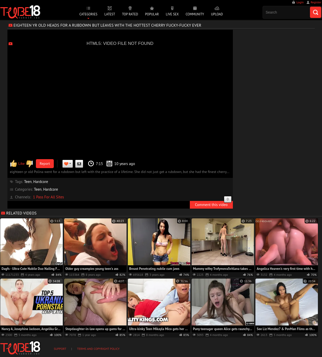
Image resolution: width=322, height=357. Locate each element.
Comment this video (213, 204)
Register (316, 2)
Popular (152, 14)
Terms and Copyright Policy (98, 349)
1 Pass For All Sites (48, 197)
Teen (28, 181)
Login (300, 2)
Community (195, 14)
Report (45, 163)
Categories (88, 14)
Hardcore (40, 181)
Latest (109, 14)
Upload (217, 14)
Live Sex (172, 14)
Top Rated (130, 14)
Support (60, 349)
